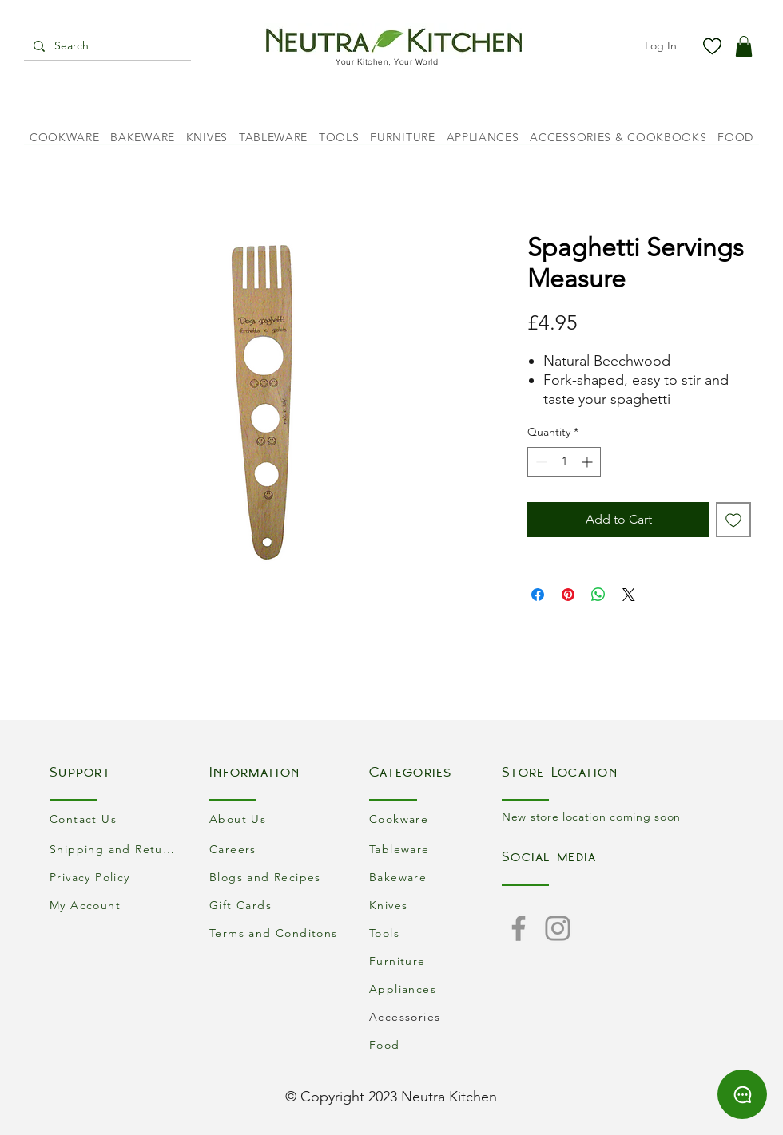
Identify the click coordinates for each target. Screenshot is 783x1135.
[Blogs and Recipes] (275, 877)
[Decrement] (540, 462)
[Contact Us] (116, 819)
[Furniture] (435, 961)
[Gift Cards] (275, 905)
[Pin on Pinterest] (568, 594)
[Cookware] (435, 819)
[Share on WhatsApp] (598, 594)
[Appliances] (435, 989)
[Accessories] (435, 1016)
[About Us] (275, 819)
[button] (744, 46)
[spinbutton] (564, 462)
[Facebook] (518, 928)
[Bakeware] (435, 877)
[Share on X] (628, 594)
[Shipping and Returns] (116, 849)
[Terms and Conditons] (275, 933)
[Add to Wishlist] (733, 519)
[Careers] (275, 849)
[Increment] (588, 462)
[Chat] (742, 1094)
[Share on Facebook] (537, 594)
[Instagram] (557, 928)
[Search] (105, 46)
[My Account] (116, 905)
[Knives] (435, 905)
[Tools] (435, 933)
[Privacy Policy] (116, 877)
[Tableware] (435, 849)
